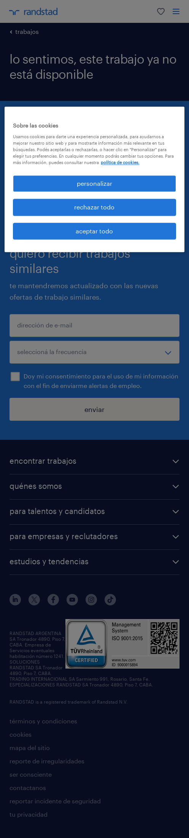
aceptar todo (94, 231)
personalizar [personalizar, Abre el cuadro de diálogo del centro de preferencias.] (94, 183)
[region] (94, 179)
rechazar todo (94, 207)
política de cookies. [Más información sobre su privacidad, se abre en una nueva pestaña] (120, 162)
